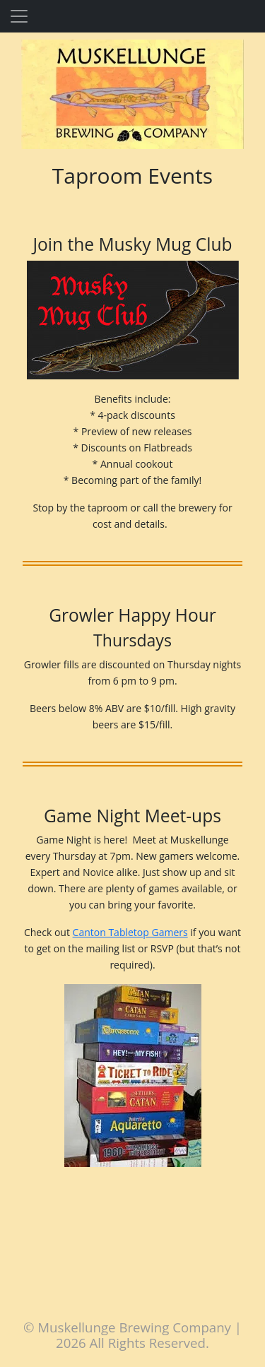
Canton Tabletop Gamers (130, 932)
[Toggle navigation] (19, 16)
